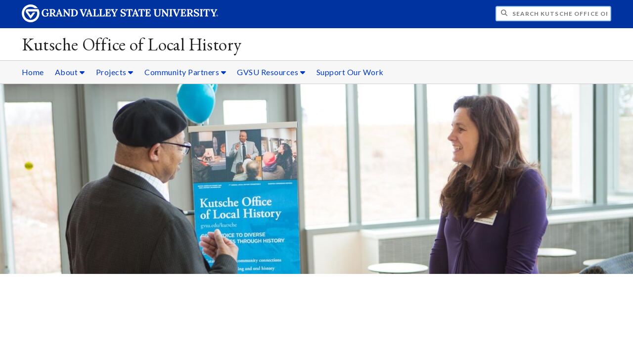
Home (33, 72)
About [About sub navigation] (70, 72)
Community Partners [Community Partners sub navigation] (185, 72)
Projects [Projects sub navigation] (115, 72)
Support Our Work (350, 72)
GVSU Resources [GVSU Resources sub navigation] (271, 72)
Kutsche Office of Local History (132, 44)
